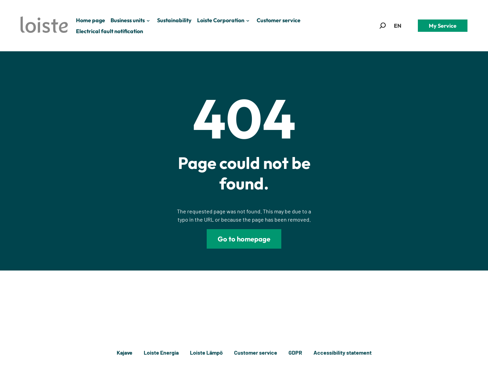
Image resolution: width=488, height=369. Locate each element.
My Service (443, 25)
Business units (128, 20)
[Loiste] (44, 25)
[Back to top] (470, 352)
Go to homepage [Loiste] (244, 239)
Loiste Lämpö (206, 352)
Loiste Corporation (220, 20)
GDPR (295, 352)
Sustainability (174, 20)
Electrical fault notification (109, 31)
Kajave (124, 352)
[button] (382, 25)
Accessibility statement (342, 352)
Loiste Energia (161, 352)
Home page (90, 20)
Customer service (278, 20)
